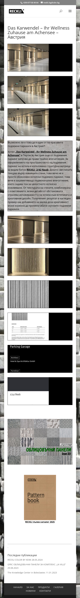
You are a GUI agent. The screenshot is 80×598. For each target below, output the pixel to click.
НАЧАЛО (17, 587)
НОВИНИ (30, 590)
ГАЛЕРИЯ (58, 587)
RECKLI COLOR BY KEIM (19, 559)
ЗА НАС (30, 587)
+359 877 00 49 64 (31, 2)
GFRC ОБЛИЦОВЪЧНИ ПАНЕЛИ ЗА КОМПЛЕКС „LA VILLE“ (37, 564)
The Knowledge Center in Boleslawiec (26, 572)
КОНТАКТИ (45, 590)
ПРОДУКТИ (44, 587)
